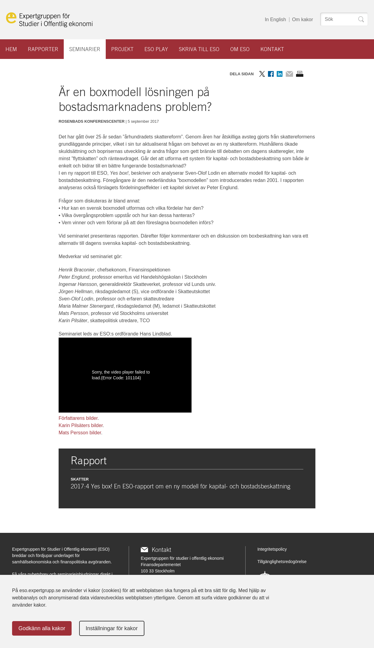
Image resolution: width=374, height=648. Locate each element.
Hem (11, 49)
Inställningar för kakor (112, 628)
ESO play (156, 49)
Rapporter (43, 49)
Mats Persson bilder (80, 432)
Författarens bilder (78, 418)
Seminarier (84, 49)
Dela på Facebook (271, 74)
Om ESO (240, 49)
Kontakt (272, 49)
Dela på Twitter (262, 74)
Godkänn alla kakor (41, 628)
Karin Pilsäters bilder (81, 425)
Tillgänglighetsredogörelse (282, 561)
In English (275, 19)
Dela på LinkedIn (279, 74)
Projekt (122, 49)
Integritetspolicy (272, 549)
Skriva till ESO (199, 49)
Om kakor (302, 19)
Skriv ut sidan (299, 74)
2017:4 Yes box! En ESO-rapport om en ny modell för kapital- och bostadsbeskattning (180, 486)
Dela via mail (289, 74)
